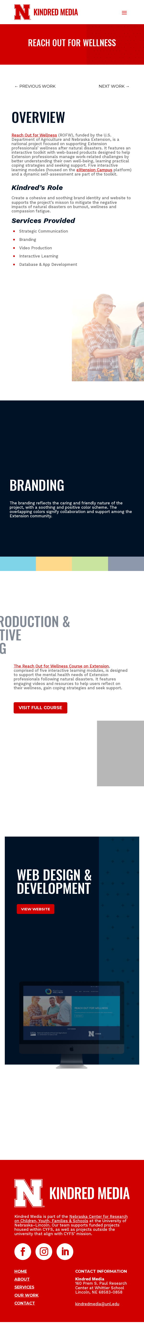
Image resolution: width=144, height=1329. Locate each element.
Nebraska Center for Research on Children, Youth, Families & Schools (71, 1218)
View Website (35, 909)
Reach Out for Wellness (34, 135)
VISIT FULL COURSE (40, 707)
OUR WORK (26, 1295)
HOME (20, 1271)
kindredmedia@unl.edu (97, 1304)
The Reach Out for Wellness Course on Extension (61, 666)
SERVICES (24, 1287)
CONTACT (24, 1303)
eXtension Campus (94, 170)
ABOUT (22, 1279)
